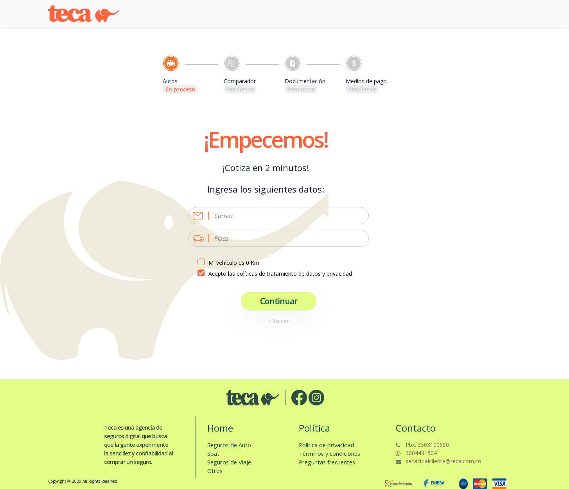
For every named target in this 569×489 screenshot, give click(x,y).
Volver (279, 321)
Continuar (278, 301)
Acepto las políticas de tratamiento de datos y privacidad (280, 273)
